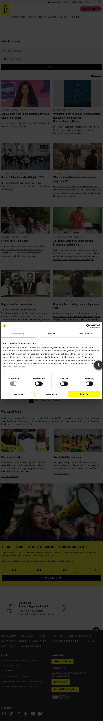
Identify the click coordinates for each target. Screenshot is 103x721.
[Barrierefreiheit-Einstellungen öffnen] (98, 364)
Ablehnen (18, 394)
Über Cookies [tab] (85, 334)
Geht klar (84, 394)
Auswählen (51, 394)
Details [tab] (51, 334)
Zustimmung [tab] (18, 334)
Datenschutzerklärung (14, 370)
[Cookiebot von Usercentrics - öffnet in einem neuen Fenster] (88, 326)
